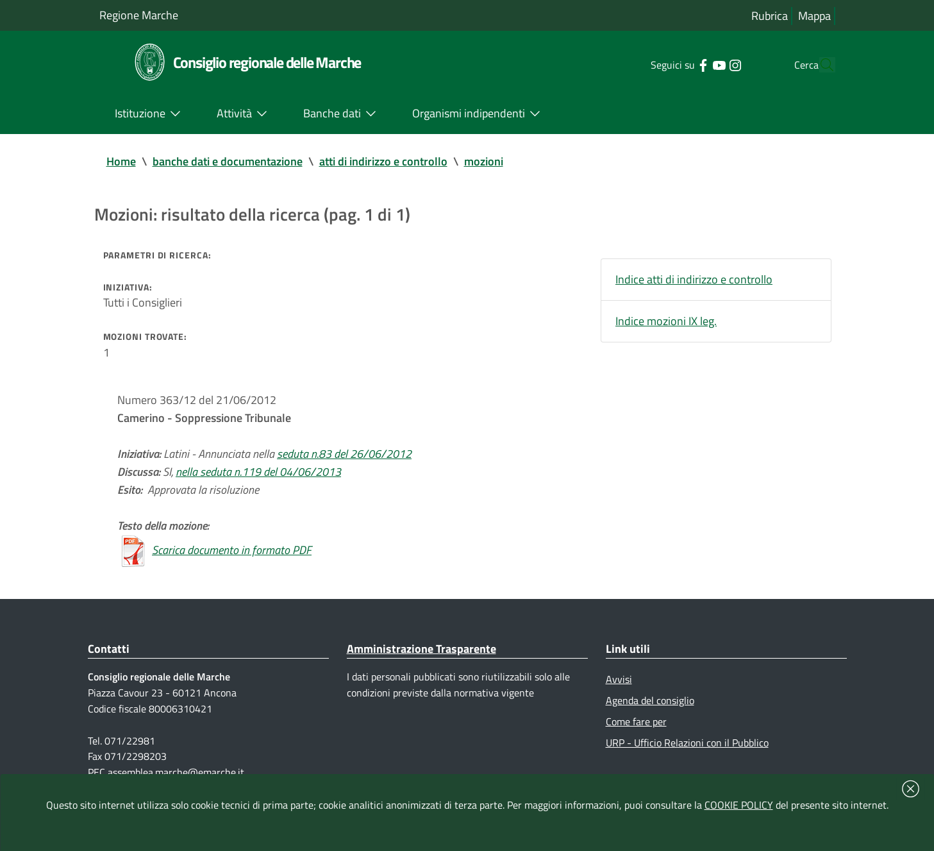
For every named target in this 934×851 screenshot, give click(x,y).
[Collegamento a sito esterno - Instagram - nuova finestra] (711, 64)
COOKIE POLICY (739, 805)
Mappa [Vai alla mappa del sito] (814, 15)
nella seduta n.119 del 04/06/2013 (258, 471)
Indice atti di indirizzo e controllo (693, 279)
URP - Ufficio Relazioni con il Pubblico (687, 742)
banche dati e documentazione (228, 161)
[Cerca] (820, 64)
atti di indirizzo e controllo (383, 161)
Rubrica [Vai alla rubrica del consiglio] (769, 15)
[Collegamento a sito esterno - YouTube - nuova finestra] (695, 64)
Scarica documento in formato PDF (232, 550)
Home (121, 161)
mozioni (483, 161)
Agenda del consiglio (650, 700)
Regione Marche (138, 15)
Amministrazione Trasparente (421, 648)
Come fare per (636, 721)
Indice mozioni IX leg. (666, 321)
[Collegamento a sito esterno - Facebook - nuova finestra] (679, 64)
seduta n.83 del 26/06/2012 (344, 453)
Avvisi (619, 679)
